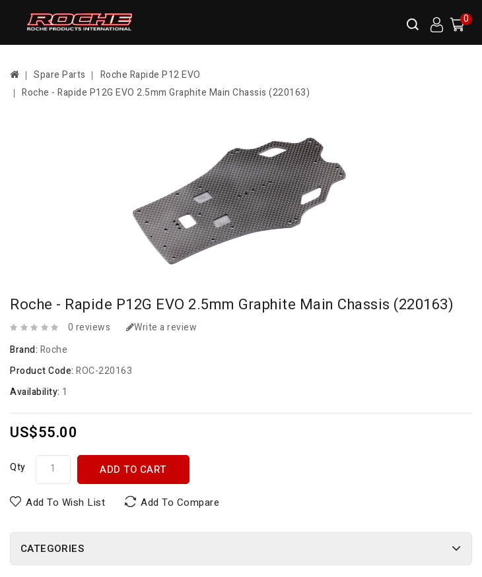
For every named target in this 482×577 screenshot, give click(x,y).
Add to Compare (180, 502)
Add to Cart (133, 469)
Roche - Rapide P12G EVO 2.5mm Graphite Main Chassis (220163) (166, 93)
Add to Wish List (65, 502)
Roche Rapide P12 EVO (150, 75)
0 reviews (89, 327)
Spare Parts (60, 75)
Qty (18, 467)
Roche (54, 350)
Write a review (161, 327)
